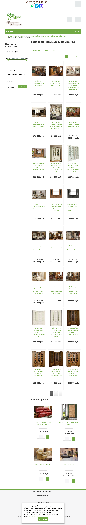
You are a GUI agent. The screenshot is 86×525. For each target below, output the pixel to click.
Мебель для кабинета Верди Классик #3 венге (38, 124)
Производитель (12, 66)
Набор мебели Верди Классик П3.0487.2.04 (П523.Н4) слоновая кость (56, 167)
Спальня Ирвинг (69, 465)
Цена (54, 51)
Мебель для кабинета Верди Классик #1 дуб (38, 83)
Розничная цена (12, 52)
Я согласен (43, 519)
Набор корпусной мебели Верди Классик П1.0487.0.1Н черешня (56, 209)
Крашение (10, 81)
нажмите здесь (34, 516)
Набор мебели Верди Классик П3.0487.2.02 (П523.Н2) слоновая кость (39, 332)
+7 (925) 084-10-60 (36, 2)
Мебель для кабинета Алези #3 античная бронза (73, 124)
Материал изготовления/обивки (16, 76)
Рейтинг (46, 51)
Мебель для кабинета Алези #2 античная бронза (56, 248)
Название (36, 51)
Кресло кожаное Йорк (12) (43, 465)
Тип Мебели (11, 70)
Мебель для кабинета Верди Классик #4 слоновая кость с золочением (73, 85)
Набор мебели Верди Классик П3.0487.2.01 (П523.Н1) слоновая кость (56, 332)
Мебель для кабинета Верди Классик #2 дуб (55, 83)
